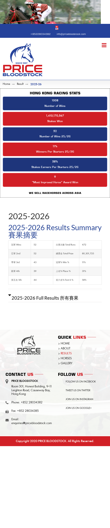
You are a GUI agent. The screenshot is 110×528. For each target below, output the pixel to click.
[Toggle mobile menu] (104, 45)
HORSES (66, 358)
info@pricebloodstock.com (71, 33)
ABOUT (65, 348)
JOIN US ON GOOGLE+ (79, 408)
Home (6, 84)
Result (20, 84)
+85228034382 (40, 33)
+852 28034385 (28, 411)
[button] (55, 298)
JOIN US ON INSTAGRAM (79, 399)
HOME (65, 343)
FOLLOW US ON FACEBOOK (81, 382)
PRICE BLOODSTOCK (52, 441)
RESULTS (66, 353)
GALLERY (66, 363)
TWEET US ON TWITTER (78, 390)
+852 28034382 (31, 402)
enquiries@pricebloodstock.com (31, 423)
